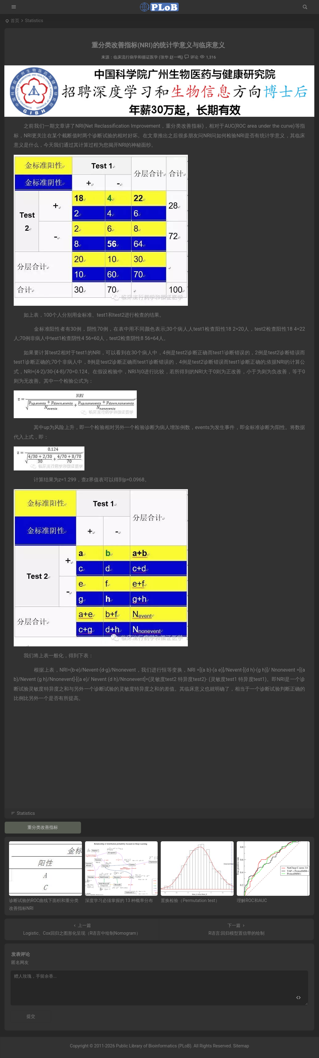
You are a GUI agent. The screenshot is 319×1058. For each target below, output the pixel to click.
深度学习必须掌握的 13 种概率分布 (119, 900)
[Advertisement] (159, 763)
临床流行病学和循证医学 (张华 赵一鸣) (148, 57)
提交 (30, 1016)
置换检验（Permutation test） (190, 900)
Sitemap (241, 1045)
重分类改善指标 (42, 827)
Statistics (34, 20)
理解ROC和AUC (252, 900)
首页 (15, 20)
